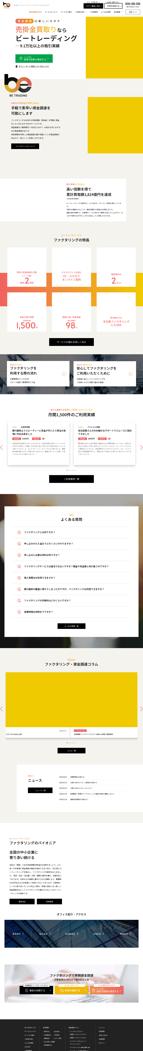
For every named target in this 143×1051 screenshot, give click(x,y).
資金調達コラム (74, 1001)
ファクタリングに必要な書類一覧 (80, 1021)
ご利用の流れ (28, 1012)
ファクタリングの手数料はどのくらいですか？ (48, 603)
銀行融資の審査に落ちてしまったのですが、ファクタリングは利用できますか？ (65, 592)
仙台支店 (43, 907)
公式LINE (27, 1020)
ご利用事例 (94, 12)
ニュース (102, 1001)
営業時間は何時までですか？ (39, 614)
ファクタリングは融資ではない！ (80, 1031)
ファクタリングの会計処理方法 (79, 1034)
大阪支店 (97, 907)
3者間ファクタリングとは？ (78, 1011)
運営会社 (20, 1043)
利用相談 (102, 1004)
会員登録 (102, 1012)
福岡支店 (124, 907)
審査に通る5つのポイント (77, 1038)
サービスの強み (66, 12)
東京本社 (17, 907)
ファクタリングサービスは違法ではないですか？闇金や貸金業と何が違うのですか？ (67, 569)
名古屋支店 (70, 907)
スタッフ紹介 (58, 1012)
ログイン (102, 1016)
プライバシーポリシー (34, 1043)
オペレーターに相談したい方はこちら (34, 66)
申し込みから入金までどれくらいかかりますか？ (49, 546)
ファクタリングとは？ (76, 1005)
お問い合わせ (103, 1008)
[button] (68, 472)
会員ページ (133, 12)
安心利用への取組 (49, 1015)
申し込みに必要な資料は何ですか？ (43, 558)
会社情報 (46, 1001)
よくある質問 (105, 12)
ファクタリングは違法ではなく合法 (80, 1027)
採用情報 (46, 1018)
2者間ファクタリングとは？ (78, 1008)
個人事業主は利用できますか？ (40, 580)
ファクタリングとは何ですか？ (40, 535)
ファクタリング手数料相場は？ (79, 1024)
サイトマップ (47, 1043)
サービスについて (51, 12)
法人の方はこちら (35, 12)
